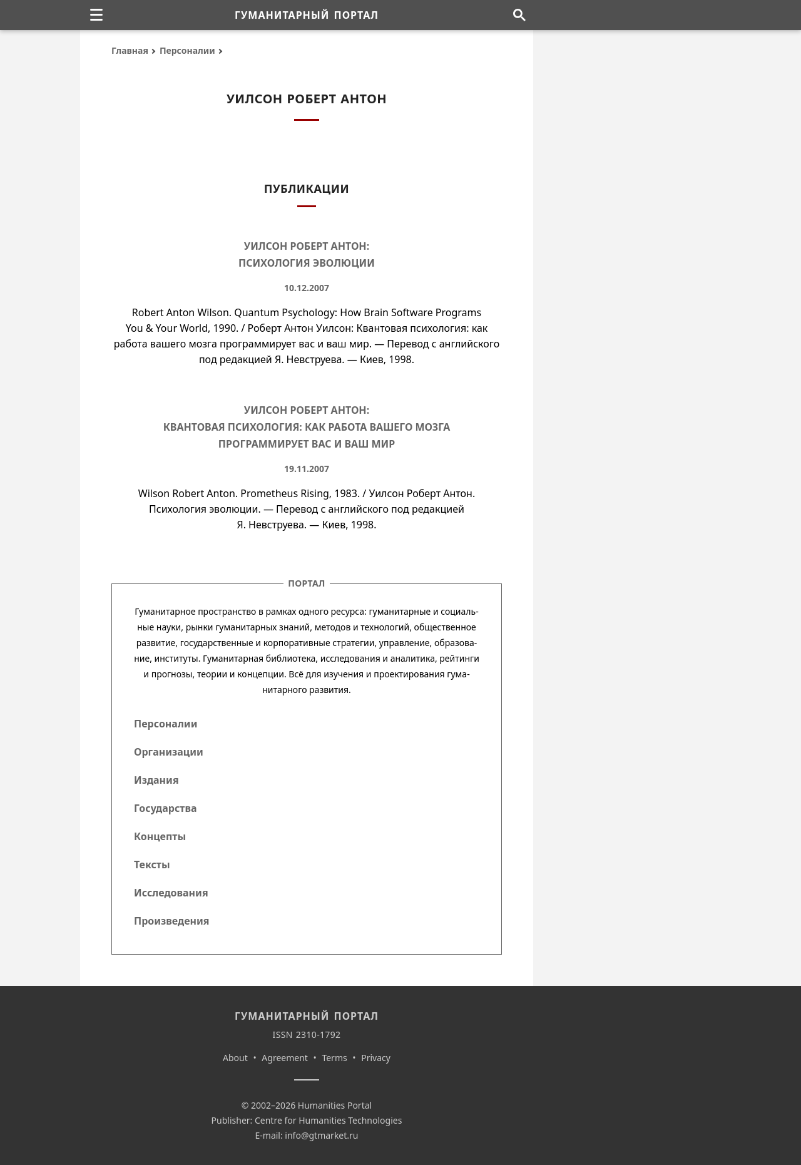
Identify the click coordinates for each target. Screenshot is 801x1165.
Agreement (285, 1058)
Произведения (172, 921)
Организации (168, 752)
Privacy (375, 1058)
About (235, 1058)
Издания (156, 780)
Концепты (160, 836)
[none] (96, 15)
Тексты (152, 864)
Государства (165, 808)
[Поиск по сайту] (519, 15)
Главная (129, 50)
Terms (334, 1058)
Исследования (171, 893)
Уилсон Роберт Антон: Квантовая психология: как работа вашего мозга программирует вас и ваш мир (307, 427)
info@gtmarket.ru (321, 1135)
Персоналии (187, 50)
